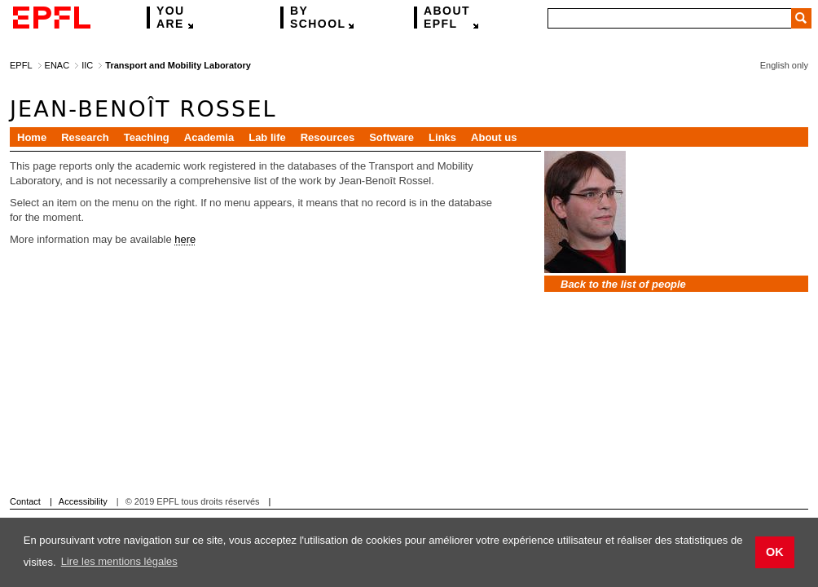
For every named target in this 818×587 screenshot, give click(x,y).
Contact (25, 501)
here (185, 239)
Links (442, 137)
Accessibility (83, 501)
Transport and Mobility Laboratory (177, 65)
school (317, 18)
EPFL (447, 18)
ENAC (57, 65)
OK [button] (775, 551)
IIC (87, 65)
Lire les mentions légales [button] (119, 561)
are (170, 18)
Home (31, 137)
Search (801, 18)
